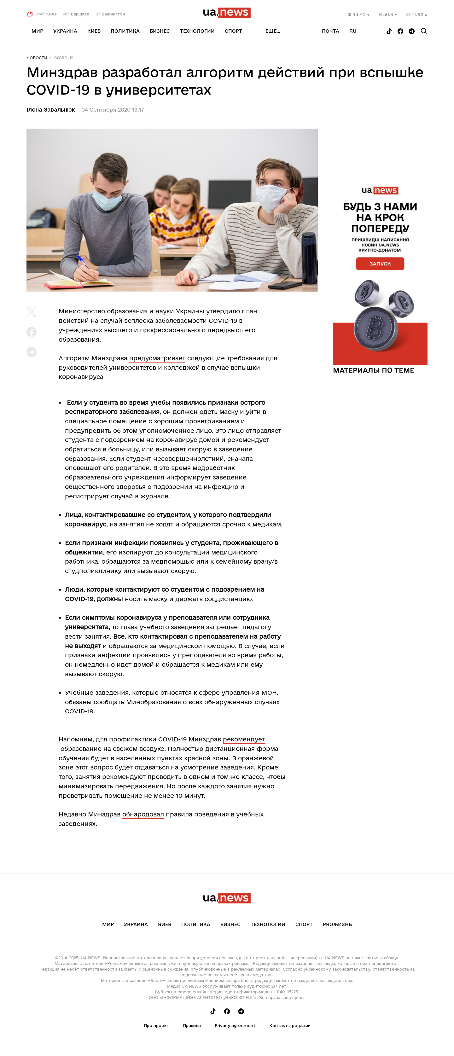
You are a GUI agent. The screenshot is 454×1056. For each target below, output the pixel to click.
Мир (37, 31)
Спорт (233, 31)
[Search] (424, 31)
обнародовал (143, 814)
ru (353, 31)
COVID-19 (63, 57)
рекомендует (244, 739)
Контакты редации (290, 1025)
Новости (36, 57)
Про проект (156, 1025)
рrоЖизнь (337, 924)
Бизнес (160, 31)
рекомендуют (124, 776)
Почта (330, 31)
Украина (65, 31)
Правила (192, 1025)
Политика (125, 31)
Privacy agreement (235, 1025)
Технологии (197, 31)
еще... (272, 31)
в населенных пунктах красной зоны (170, 758)
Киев (94, 31)
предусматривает (157, 358)
